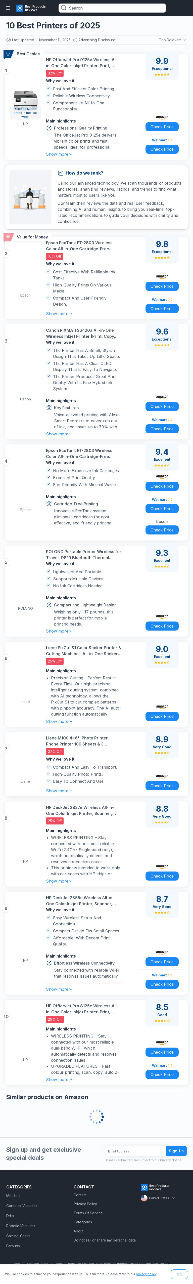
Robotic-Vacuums (20, 1226)
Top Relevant (173, 40)
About (78, 1231)
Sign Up (176, 1151)
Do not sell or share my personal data (105, 1240)
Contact (80, 1195)
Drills (10, 1216)
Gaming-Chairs (18, 1236)
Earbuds (13, 1246)
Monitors (13, 1195)
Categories (83, 1222)
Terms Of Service (88, 1213)
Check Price (162, 126)
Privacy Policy (85, 1204)
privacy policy (146, 1274)
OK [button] (179, 1274)
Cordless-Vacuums (21, 1206)
